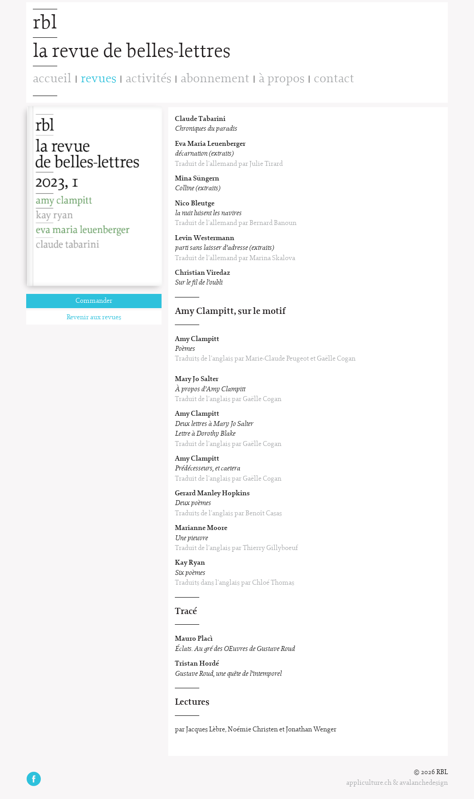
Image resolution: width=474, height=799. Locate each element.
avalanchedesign (423, 783)
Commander (93, 301)
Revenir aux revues (94, 317)
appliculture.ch (368, 783)
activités (148, 78)
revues (98, 79)
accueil (52, 78)
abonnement (215, 78)
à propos (281, 78)
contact (334, 78)
